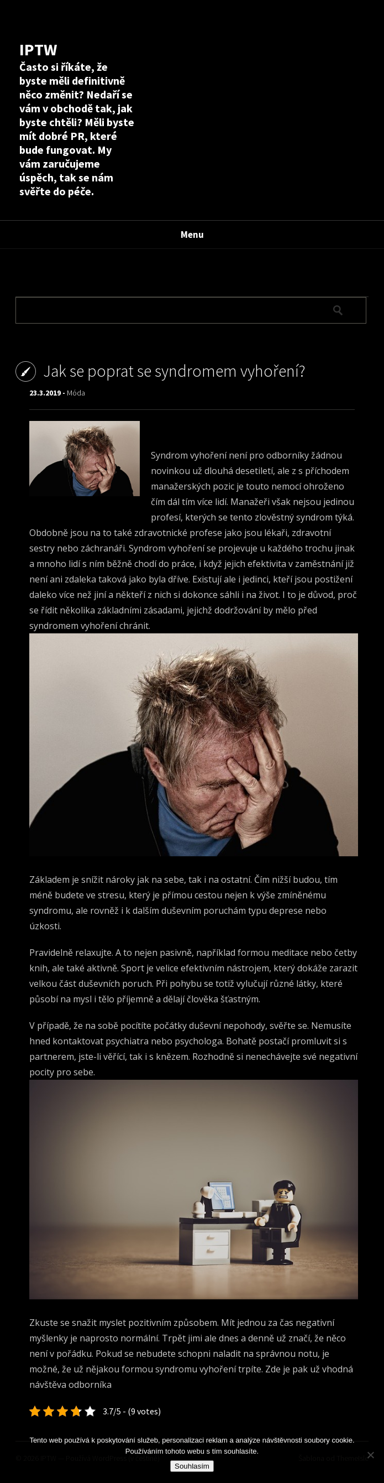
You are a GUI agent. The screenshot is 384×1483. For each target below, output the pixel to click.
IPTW (38, 49)
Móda (76, 393)
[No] (370, 1454)
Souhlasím (192, 1466)
